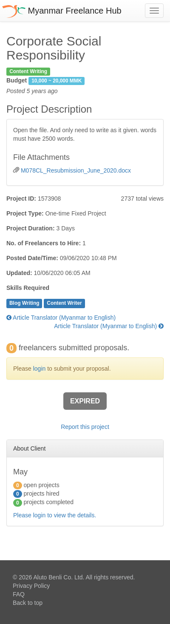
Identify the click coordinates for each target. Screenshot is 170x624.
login (39, 368)
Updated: (19, 272)
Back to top (27, 602)
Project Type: (25, 213)
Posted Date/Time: (32, 258)
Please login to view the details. (54, 515)
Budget (16, 80)
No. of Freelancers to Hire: (43, 243)
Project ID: (21, 198)
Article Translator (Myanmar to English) (61, 317)
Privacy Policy (31, 585)
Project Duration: (30, 228)
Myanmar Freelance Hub (62, 10)
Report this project (85, 426)
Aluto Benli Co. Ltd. (58, 577)
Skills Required (27, 287)
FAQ (19, 594)
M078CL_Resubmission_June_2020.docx (76, 170)
